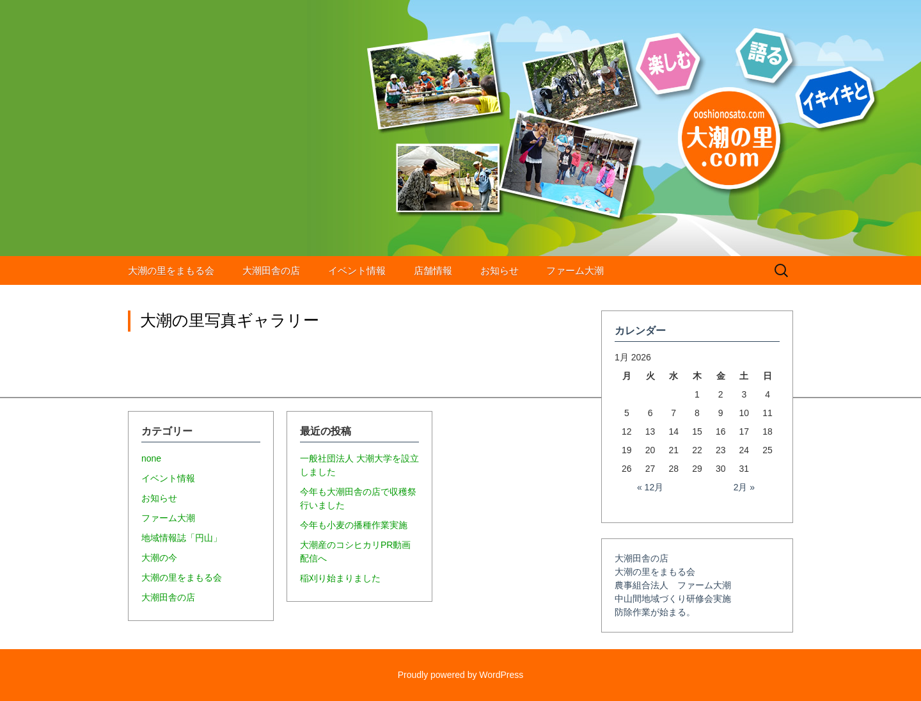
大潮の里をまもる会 (171, 270)
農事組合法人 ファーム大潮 (673, 585)
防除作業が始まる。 (655, 612)
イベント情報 (357, 270)
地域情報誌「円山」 (181, 538)
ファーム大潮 (575, 270)
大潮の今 (159, 557)
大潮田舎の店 (271, 270)
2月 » (744, 487)
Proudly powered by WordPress (461, 675)
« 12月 (650, 487)
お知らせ (499, 270)
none (151, 458)
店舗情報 (433, 270)
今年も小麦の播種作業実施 (353, 525)
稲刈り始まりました (340, 578)
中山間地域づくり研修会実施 (673, 598)
